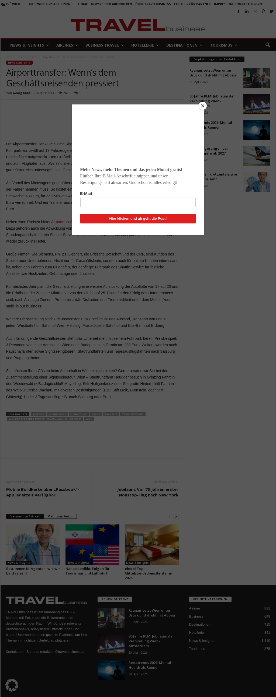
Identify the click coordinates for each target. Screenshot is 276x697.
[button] (12, 685)
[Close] (203, 106)
